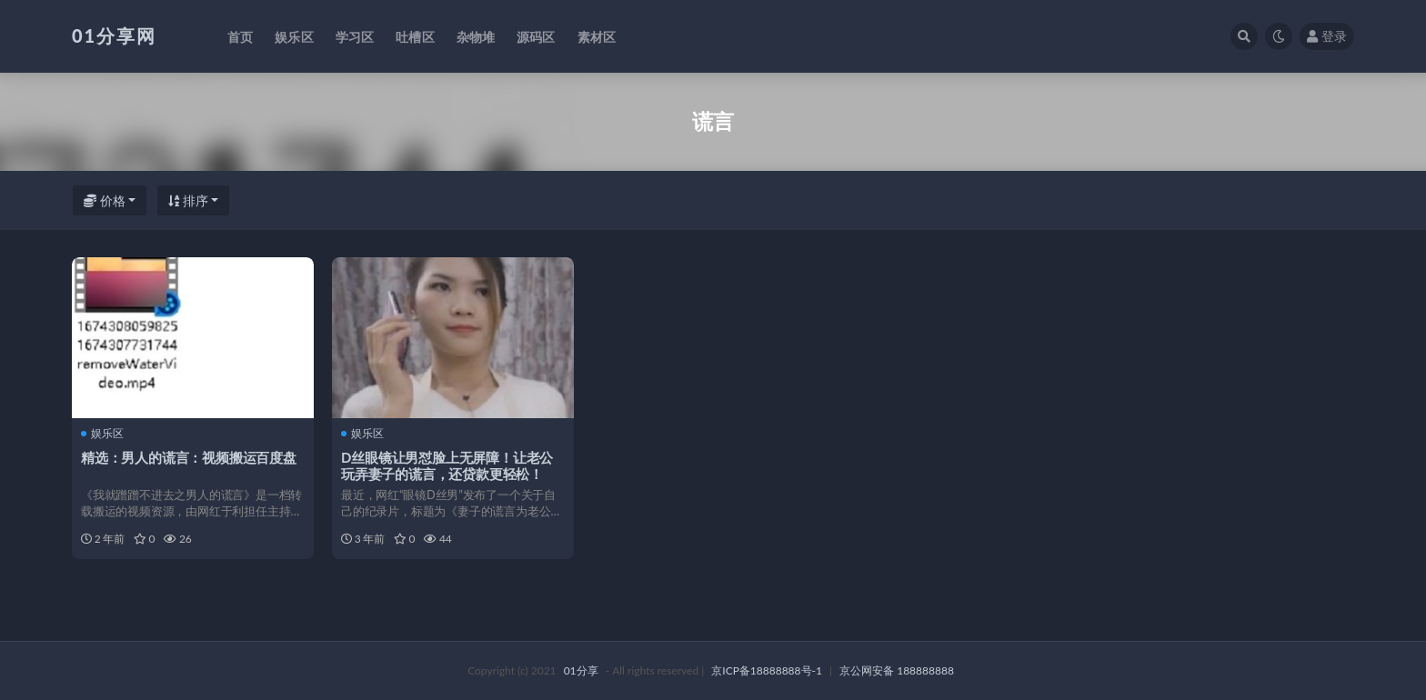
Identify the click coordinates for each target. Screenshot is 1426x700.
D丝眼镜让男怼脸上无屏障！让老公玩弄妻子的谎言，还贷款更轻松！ (447, 465)
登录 (1327, 36)
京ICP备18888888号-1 (766, 670)
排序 (188, 200)
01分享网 (114, 35)
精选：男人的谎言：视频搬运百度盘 (188, 457)
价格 (105, 200)
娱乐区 (102, 433)
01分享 (581, 670)
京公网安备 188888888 (896, 670)
